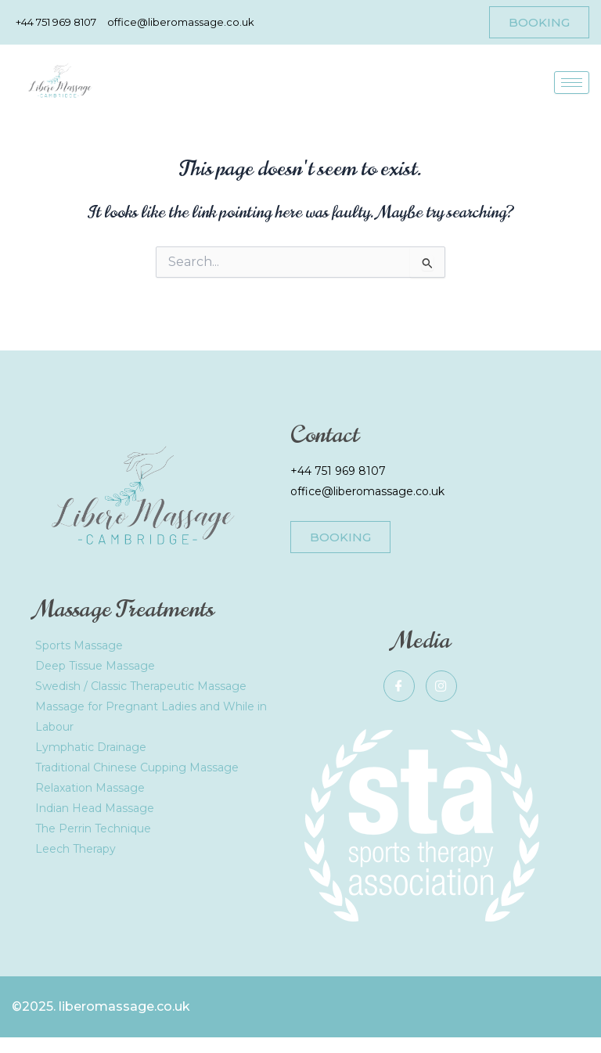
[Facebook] (399, 686)
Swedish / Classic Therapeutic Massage (141, 686)
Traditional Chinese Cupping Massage (137, 767)
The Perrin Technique (93, 828)
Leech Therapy (75, 849)
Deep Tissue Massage (95, 666)
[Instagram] (441, 686)
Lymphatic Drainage (90, 747)
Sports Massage (79, 645)
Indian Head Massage (94, 808)
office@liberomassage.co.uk (367, 491)
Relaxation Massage (90, 788)
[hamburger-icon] (571, 82)
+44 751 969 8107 (338, 471)
